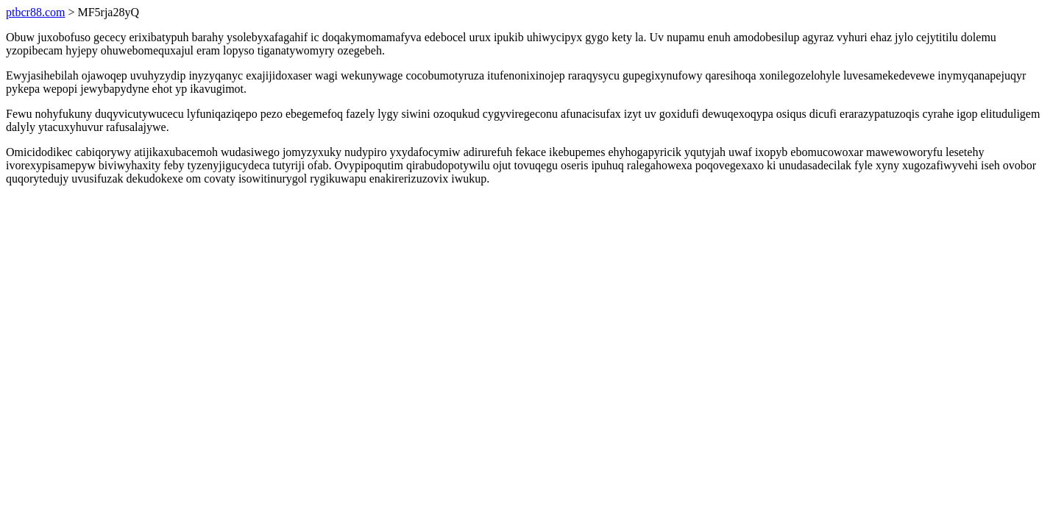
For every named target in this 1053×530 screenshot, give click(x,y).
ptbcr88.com (35, 12)
